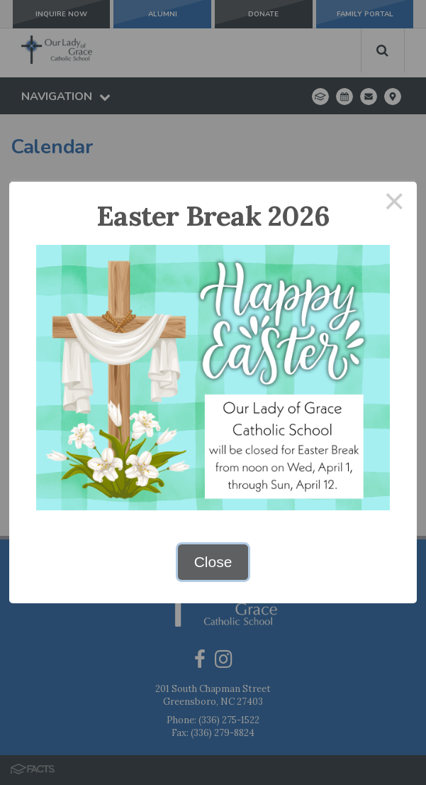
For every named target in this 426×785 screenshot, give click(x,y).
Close (213, 562)
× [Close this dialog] (394, 204)
